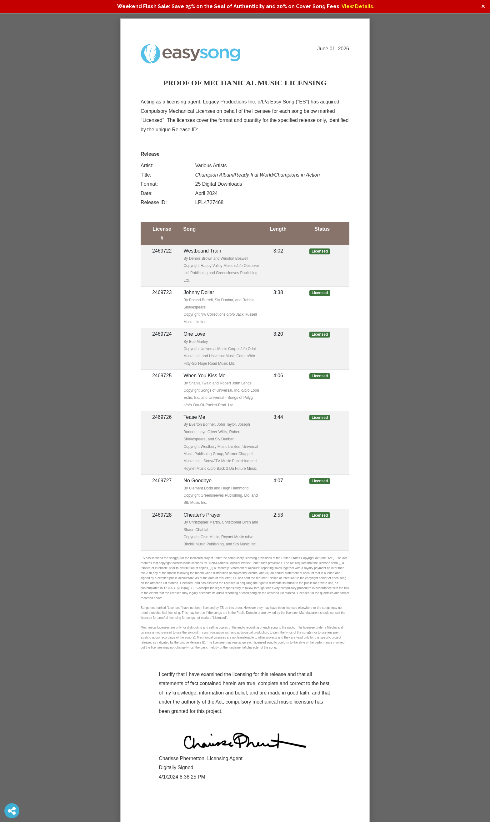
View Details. (358, 6)
